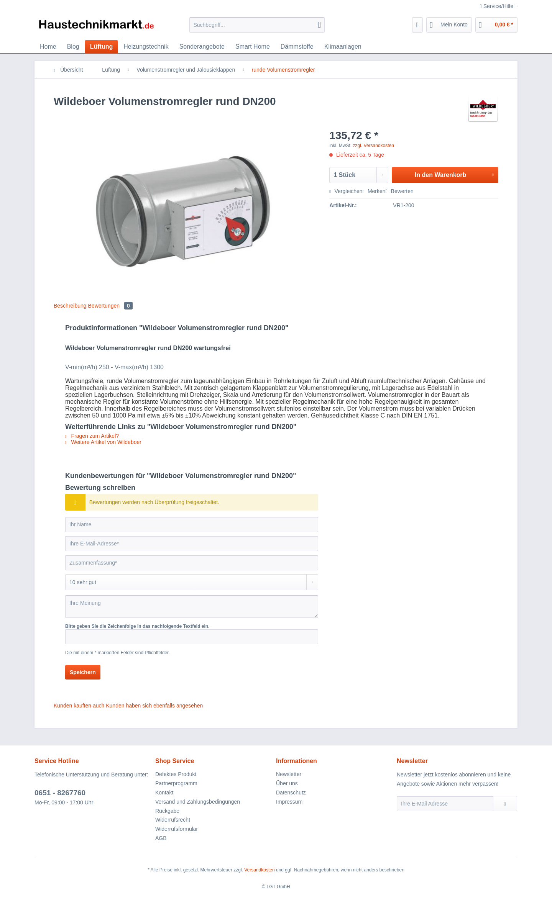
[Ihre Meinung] (191, 606)
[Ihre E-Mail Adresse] (445, 803)
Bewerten (400, 191)
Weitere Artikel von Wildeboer (103, 442)
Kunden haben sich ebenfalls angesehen (154, 705)
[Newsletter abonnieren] (505, 803)
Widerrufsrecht (172, 820)
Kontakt (164, 792)
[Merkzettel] (417, 25)
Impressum (289, 802)
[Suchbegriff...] (257, 25)
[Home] (48, 46)
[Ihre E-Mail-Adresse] (191, 543)
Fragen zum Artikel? (92, 436)
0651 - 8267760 (59, 793)
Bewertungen (110, 306)
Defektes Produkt (175, 774)
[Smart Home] (252, 46)
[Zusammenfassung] (191, 562)
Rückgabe (167, 811)
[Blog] (73, 46)
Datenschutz (291, 792)
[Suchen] (319, 25)
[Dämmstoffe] (297, 46)
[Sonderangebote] (202, 46)
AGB (161, 838)
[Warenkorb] (496, 25)
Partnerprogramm (176, 783)
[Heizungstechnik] (146, 46)
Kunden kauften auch (79, 705)
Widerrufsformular (176, 829)
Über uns (287, 783)
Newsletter (288, 774)
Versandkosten (259, 870)
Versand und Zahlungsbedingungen (197, 802)
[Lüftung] (101, 46)
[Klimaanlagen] (343, 46)
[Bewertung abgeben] (191, 582)
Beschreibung (70, 306)
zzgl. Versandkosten (373, 145)
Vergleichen (345, 191)
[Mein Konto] (449, 25)
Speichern (83, 672)
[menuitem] (257, 28)
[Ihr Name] (191, 524)
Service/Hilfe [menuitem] (497, 6)
